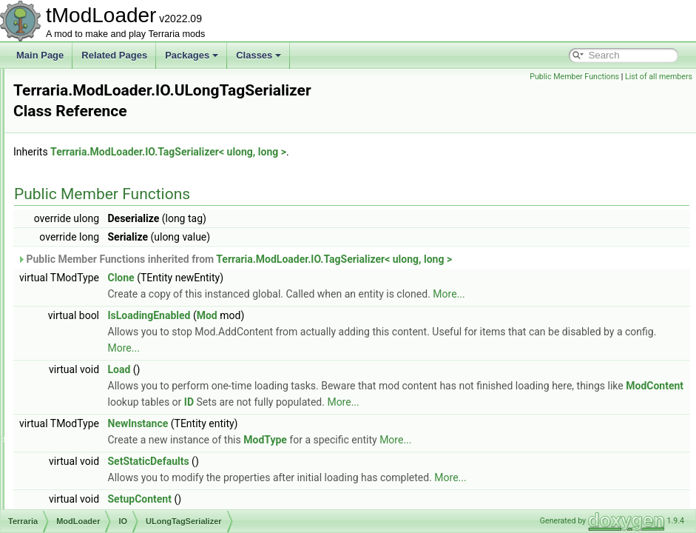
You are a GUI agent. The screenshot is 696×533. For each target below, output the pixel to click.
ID (583, 386)
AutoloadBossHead (110, 443)
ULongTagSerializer (123, 296)
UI (76, 377)
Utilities (86, 394)
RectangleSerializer (122, 166)
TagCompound (113, 182)
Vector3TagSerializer (125, 361)
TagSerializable (114, 231)
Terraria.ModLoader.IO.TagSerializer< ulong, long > (353, 136)
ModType (450, 440)
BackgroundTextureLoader (124, 491)
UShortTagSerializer (123, 329)
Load (304, 354)
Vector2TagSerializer (125, 345)
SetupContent (325, 500)
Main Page (40, 55)
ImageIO (101, 100)
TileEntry (101, 263)
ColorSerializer (113, 84)
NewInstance (323, 424)
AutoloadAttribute (106, 426)
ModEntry (103, 133)
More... (633, 278)
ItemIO (97, 117)
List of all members (658, 76)
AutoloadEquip (101, 459)
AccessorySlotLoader (114, 410)
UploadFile (105, 312)
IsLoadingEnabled (334, 300)
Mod (392, 300)
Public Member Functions (574, 76)
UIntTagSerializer (118, 280)
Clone (306, 262)
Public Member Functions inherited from (419, 243)
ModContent (471, 386)
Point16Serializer (118, 149)
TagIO (96, 198)
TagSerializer (109, 247)
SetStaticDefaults (333, 462)
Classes (258, 55)
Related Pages (114, 55)
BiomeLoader (98, 508)
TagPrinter (104, 214)
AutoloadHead (100, 475)
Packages (191, 55)
